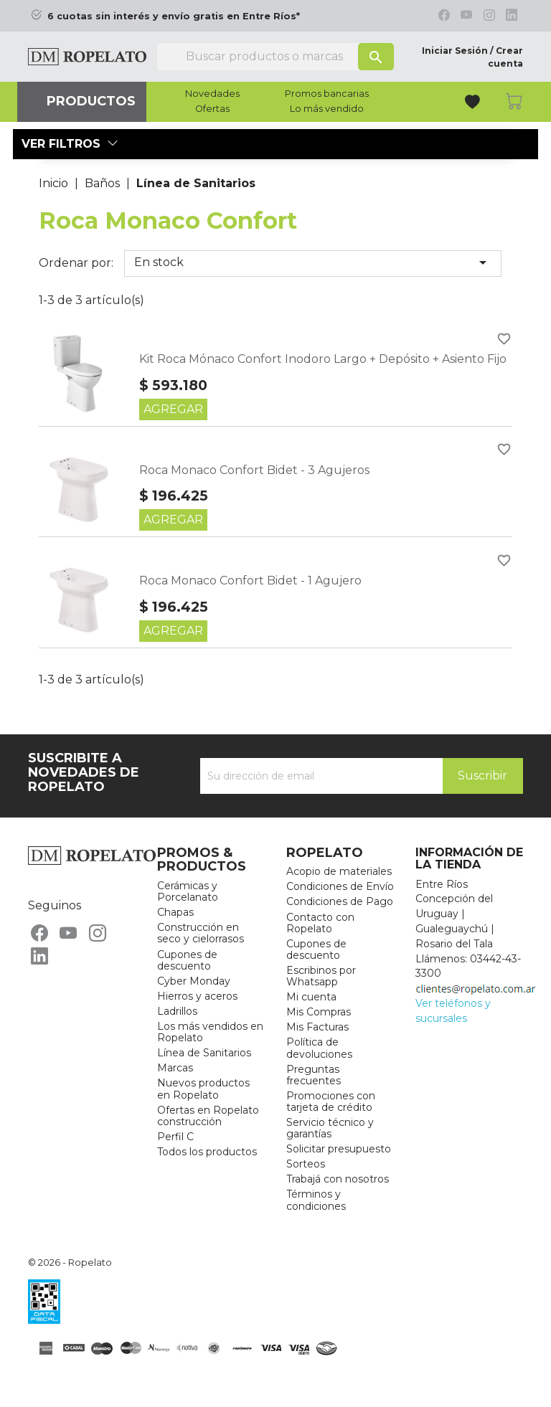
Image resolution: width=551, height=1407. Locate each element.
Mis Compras (318, 1011)
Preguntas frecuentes (313, 1075)
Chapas (175, 912)
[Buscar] (275, 56)
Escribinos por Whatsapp (321, 976)
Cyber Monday (193, 981)
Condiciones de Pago (339, 901)
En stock (312, 262)
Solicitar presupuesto (338, 1148)
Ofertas (212, 109)
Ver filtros (70, 144)
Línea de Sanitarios (204, 1052)
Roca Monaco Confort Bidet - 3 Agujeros (254, 470)
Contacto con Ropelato (320, 923)
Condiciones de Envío (340, 886)
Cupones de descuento (187, 960)
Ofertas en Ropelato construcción (208, 1116)
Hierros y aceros (197, 996)
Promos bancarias (327, 94)
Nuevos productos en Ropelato (203, 1088)
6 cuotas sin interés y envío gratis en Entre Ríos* (173, 16)
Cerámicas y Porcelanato (187, 891)
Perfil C (175, 1136)
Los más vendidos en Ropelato (210, 1032)
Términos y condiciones (316, 1200)
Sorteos (305, 1163)
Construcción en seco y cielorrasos (200, 933)
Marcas (175, 1067)
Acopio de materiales (339, 871)
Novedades (212, 94)
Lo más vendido (327, 109)
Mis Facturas (317, 1026)
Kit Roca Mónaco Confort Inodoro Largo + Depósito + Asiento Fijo (323, 359)
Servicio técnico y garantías (330, 1128)
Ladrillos (177, 1011)
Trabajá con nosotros (337, 1178)
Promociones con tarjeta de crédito (330, 1101)
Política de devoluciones (319, 1048)
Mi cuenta (311, 996)
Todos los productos (207, 1151)
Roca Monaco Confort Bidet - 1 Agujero (250, 580)
